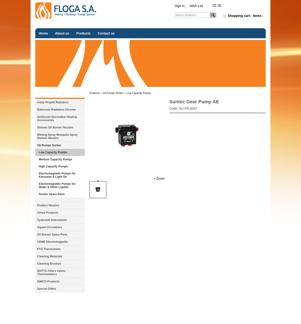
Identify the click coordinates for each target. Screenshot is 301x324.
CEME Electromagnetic (52, 241)
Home (43, 33)
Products (83, 33)
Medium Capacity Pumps (55, 159)
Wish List (196, 6)
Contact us (106, 33)
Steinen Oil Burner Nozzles (55, 127)
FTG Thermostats (48, 249)
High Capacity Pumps (53, 166)
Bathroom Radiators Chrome (56, 109)
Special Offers (46, 288)
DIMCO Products (48, 281)
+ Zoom (159, 178)
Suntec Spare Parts (52, 194)
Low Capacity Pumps (53, 152)
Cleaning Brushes (49, 263)
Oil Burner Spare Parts (52, 234)
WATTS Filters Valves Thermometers (51, 272)
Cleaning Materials (49, 256)
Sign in (179, 6)
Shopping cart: (245, 16)
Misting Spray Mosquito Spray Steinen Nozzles (57, 136)
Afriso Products (47, 212)
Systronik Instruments (52, 220)
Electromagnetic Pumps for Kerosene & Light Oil (57, 175)
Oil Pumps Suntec (49, 145)
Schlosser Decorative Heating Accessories (57, 118)
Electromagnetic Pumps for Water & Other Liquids (57, 185)
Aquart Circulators (49, 227)
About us (62, 33)
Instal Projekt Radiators (53, 102)
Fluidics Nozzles (48, 205)
